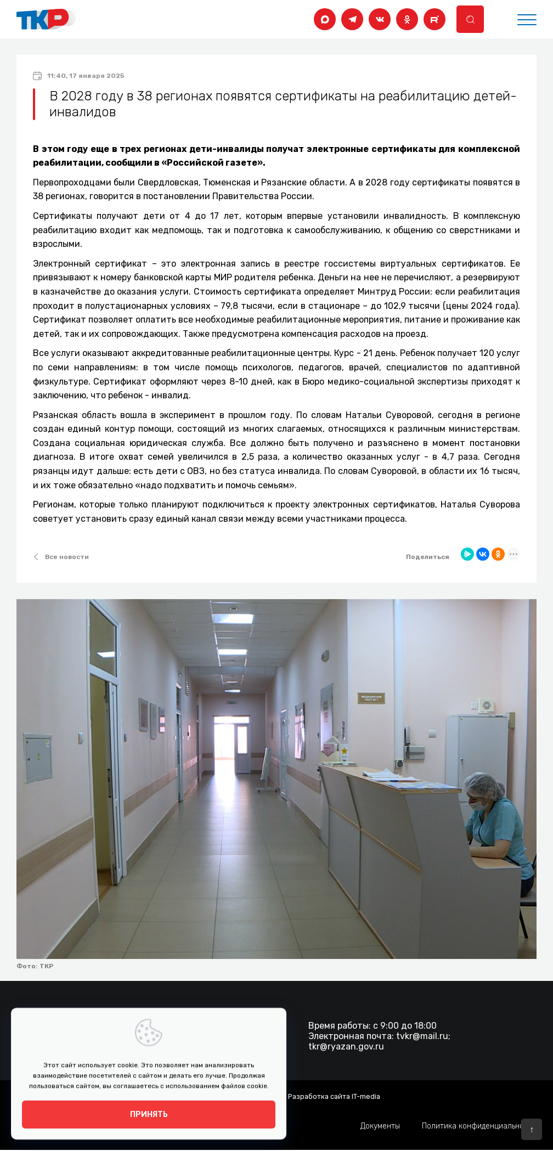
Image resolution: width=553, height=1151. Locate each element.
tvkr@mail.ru (422, 1036)
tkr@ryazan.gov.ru (346, 1046)
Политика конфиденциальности (479, 1126)
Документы (380, 1126)
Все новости (61, 557)
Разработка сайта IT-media (334, 1096)
